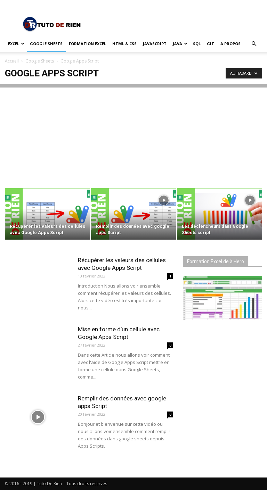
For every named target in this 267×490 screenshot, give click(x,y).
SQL (197, 43)
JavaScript (155, 43)
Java (180, 43)
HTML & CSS (124, 43)
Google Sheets (46, 43)
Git (210, 43)
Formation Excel (87, 43)
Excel (16, 43)
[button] (253, 44)
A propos (230, 43)
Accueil (12, 61)
